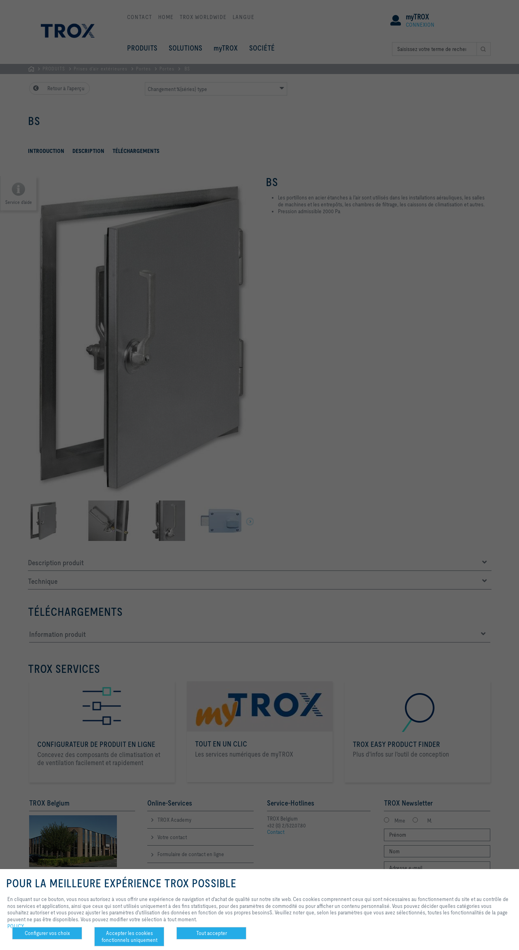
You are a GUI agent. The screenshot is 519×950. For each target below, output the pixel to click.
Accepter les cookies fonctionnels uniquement (129, 936)
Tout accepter (211, 933)
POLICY (15, 926)
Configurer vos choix (47, 933)
